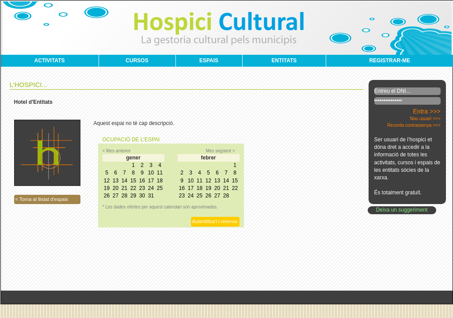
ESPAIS (208, 60)
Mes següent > (220, 150)
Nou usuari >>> (425, 118)
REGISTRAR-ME (389, 60)
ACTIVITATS (49, 60)
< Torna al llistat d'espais (42, 199)
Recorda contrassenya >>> (413, 125)
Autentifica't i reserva (214, 221)
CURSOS (137, 60)
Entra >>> (427, 111)
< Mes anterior (117, 150)
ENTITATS (284, 60)
